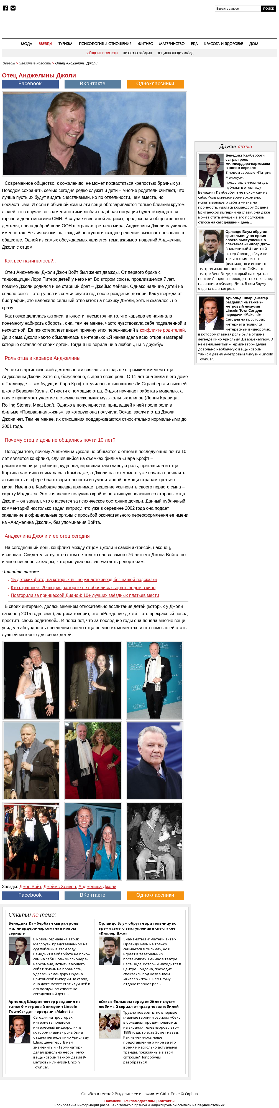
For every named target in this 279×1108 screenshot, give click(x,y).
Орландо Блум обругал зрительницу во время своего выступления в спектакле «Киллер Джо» (137, 928)
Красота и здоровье (223, 43)
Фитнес (145, 43)
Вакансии (112, 1101)
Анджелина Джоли (97, 886)
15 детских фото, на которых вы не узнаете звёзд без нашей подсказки (84, 579)
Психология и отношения (105, 43)
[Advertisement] (235, 102)
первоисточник (211, 1105)
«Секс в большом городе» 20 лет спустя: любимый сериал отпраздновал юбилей (139, 1004)
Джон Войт (30, 886)
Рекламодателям (139, 1101)
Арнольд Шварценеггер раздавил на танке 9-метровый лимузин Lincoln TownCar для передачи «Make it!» (45, 1006)
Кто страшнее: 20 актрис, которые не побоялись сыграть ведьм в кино (83, 587)
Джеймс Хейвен (59, 886)
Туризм (65, 43)
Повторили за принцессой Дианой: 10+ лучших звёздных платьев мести (85, 595)
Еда (194, 43)
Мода (26, 43)
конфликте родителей (162, 330)
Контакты (166, 1101)
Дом (253, 43)
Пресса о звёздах (137, 53)
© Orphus (189, 1094)
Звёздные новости (102, 53)
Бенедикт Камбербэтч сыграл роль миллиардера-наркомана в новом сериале (43, 928)
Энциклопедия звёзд (175, 53)
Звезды (45, 43)
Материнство (172, 43)
